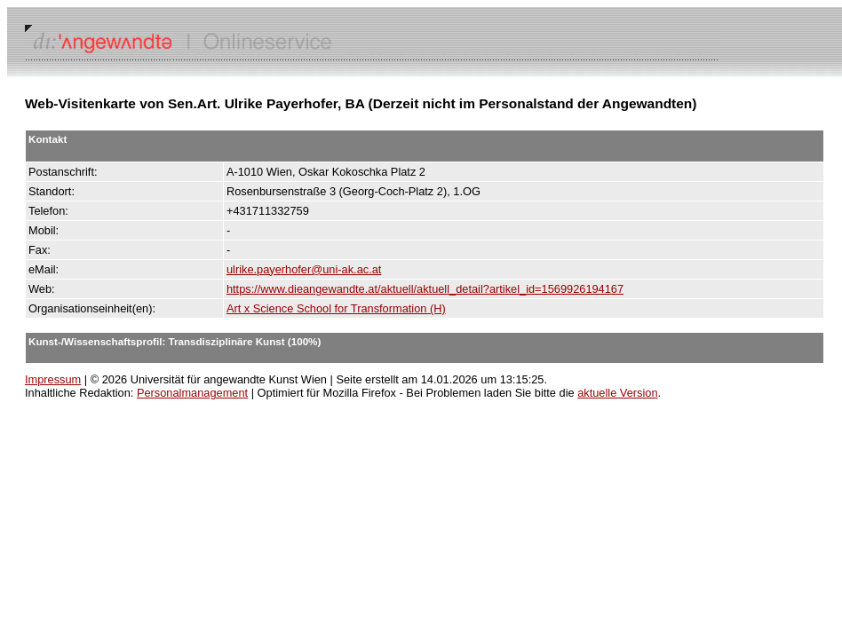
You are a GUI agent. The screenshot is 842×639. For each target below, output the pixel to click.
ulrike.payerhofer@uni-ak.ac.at (303, 269)
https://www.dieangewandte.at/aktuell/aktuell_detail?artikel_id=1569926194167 (425, 289)
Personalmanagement (192, 392)
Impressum (53, 379)
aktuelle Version (617, 392)
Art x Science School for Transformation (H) (336, 308)
